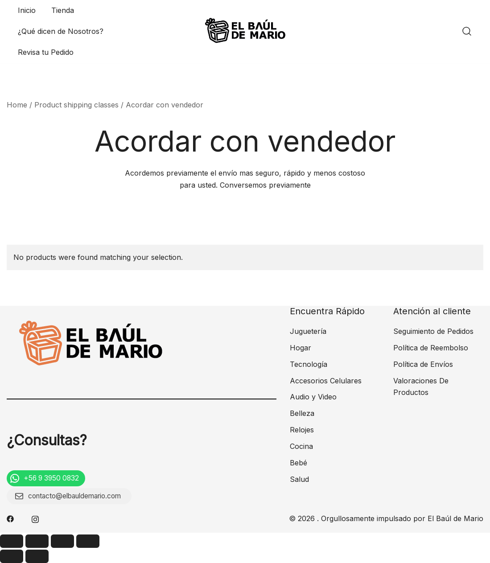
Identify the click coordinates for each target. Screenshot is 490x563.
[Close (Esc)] (11, 541)
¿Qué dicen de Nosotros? (60, 31)
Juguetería (308, 331)
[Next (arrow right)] (37, 556)
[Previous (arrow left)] (11, 556)
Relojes (302, 429)
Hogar (300, 347)
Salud (299, 479)
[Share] (37, 541)
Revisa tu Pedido (46, 52)
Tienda (62, 10)
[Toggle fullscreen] (62, 541)
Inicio (27, 10)
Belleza (302, 413)
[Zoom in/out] (87, 541)
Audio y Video (313, 396)
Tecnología (308, 364)
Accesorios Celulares (326, 380)
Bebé (298, 462)
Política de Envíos (423, 364)
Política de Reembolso (430, 347)
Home (17, 104)
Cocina (301, 446)
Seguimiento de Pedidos (433, 331)
